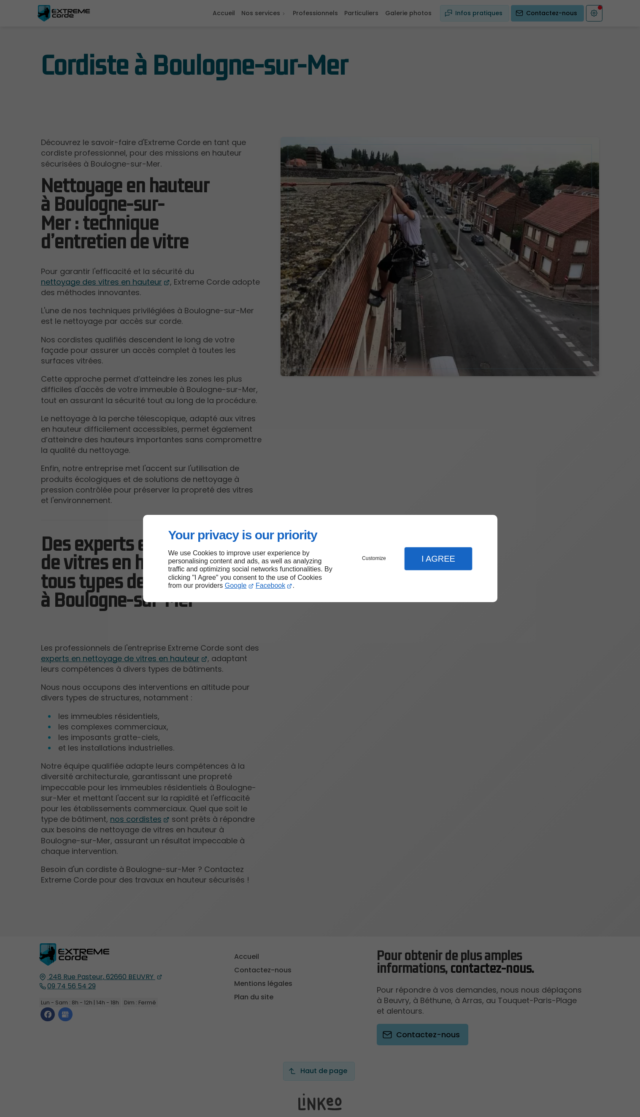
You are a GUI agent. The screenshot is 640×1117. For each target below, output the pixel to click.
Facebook (270, 585)
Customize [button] (374, 558)
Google (236, 585)
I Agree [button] (438, 558)
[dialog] (320, 558)
